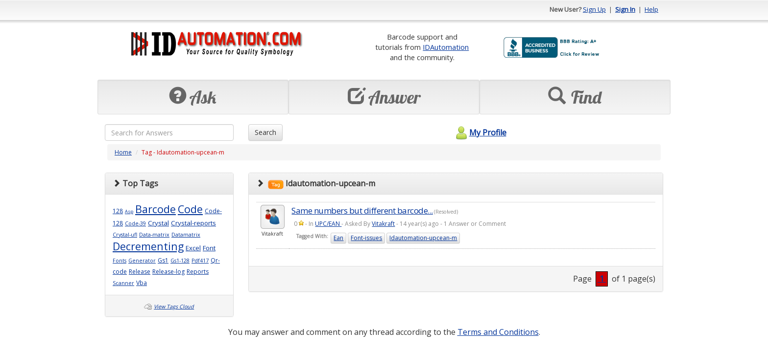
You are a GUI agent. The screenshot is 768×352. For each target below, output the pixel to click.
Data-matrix (154, 234)
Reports (198, 271)
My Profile (479, 132)
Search (265, 132)
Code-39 (135, 223)
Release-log (168, 271)
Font (209, 247)
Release (139, 271)
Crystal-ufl (125, 234)
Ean (338, 238)
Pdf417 (200, 260)
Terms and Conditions (498, 332)
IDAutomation (446, 47)
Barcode (155, 209)
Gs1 (163, 260)
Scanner (123, 283)
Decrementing (148, 246)
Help (651, 9)
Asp (129, 211)
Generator (142, 260)
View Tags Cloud (174, 306)
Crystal (158, 223)
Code (190, 209)
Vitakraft (383, 224)
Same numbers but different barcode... (362, 210)
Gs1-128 (180, 260)
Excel (193, 247)
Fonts (119, 260)
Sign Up (594, 9)
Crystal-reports (193, 223)
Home (123, 152)
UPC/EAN (328, 224)
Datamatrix (185, 234)
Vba (141, 283)
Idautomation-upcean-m (423, 238)
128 (118, 211)
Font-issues (366, 238)
